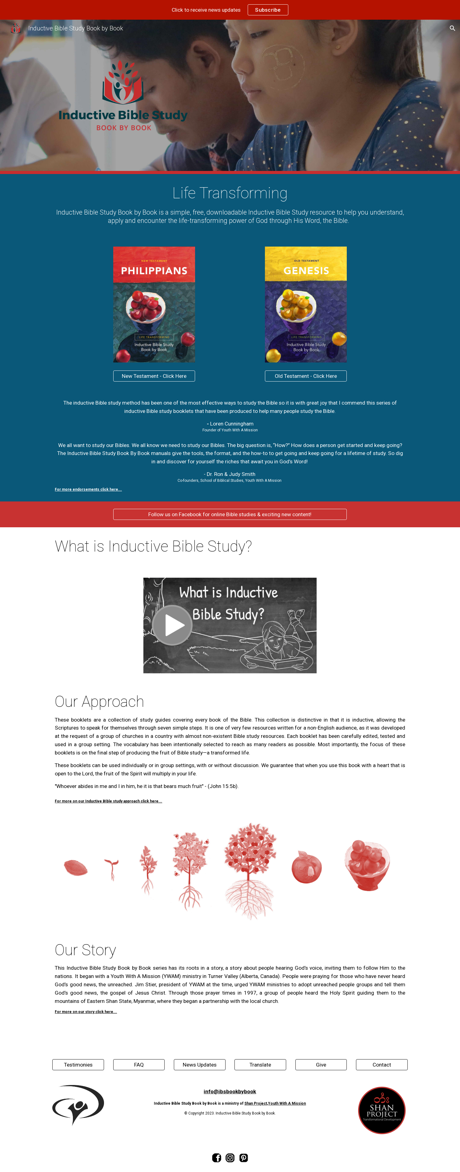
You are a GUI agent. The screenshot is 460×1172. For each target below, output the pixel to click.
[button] (452, 28)
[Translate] (260, 1065)
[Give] (321, 1065)
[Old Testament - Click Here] (305, 376)
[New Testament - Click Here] (154, 376)
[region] (230, 10)
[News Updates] (199, 1065)
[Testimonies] (78, 1065)
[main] (229, 206)
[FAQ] (139, 1065)
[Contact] (381, 1065)
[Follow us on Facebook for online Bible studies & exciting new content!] (230, 514)
